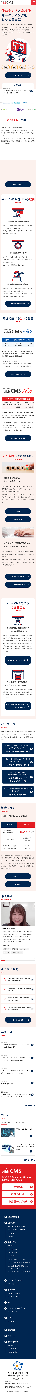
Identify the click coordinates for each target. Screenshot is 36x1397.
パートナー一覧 (12, 1312)
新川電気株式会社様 (8, 928)
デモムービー (12, 1233)
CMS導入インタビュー (14, 1293)
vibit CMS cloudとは (18, 374)
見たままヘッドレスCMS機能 (16, 1226)
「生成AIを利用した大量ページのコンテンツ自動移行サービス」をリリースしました (16, 1095)
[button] (18, 75)
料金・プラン (18, 876)
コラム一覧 (28, 1160)
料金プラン (12, 1242)
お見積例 (18, 884)
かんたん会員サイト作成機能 (18, 660)
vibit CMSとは (18, 184)
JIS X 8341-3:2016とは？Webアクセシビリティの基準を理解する (25, 1146)
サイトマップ (27, 1387)
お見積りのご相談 (18, 1201)
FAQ (9, 1302)
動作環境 (10, 1236)
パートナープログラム (16, 1308)
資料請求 (18, 1186)
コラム (10, 1317)
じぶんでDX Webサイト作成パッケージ (19, 1259)
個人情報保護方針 (10, 1387)
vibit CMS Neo (12, 1256)
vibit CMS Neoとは (18, 438)
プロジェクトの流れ (18, 584)
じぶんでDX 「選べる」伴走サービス (19, 1272)
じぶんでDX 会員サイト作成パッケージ (19, 1262)
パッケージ (18, 519)
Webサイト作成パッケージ (18, 751)
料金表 (18, 511)
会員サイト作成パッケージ (18, 764)
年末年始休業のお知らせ (8, 1084)
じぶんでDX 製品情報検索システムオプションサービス (18, 705)
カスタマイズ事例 (18, 576)
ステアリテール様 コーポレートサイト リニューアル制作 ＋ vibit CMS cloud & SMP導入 (15, 1059)
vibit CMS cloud (12, 1252)
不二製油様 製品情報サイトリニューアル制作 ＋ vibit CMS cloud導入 (16, 92)
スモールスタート (13, 1284)
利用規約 (19, 1387)
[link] (18, 1044)
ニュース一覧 (27, 1105)
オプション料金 (12, 1249)
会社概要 (11, 1329)
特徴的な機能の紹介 (18, 303)
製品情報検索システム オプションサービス (18, 779)
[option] (6, 104)
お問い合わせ (18, 75)
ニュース (11, 1335)
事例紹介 (11, 1289)
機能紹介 (11, 1222)
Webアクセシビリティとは (24, 1129)
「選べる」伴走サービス (18, 794)
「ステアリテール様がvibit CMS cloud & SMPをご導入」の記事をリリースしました (15, 1072)
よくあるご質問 (18, 1020)
